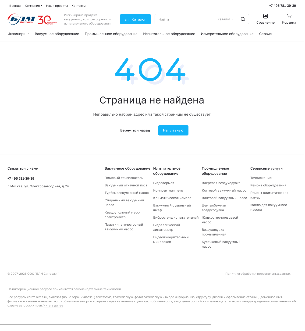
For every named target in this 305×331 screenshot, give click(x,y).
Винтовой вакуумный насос (224, 198)
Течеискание (261, 178)
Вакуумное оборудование (127, 168)
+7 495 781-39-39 (282, 5)
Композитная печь (168, 190)
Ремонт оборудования (268, 185)
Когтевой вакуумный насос (224, 190)
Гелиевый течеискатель (124, 178)
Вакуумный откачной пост (126, 185)
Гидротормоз (163, 183)
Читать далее (53, 305)
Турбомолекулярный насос (127, 193)
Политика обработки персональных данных (258, 273)
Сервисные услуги (266, 168)
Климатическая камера (172, 198)
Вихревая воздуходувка (221, 183)
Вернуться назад (135, 130)
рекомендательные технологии (97, 289)
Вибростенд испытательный (176, 217)
